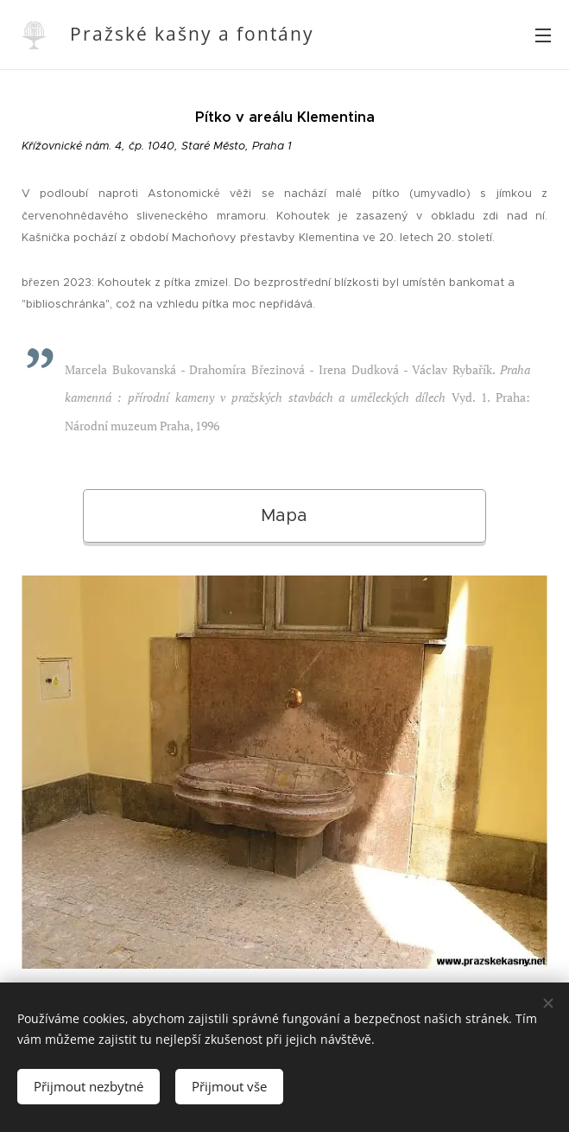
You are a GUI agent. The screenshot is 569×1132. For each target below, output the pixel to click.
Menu (543, 35)
